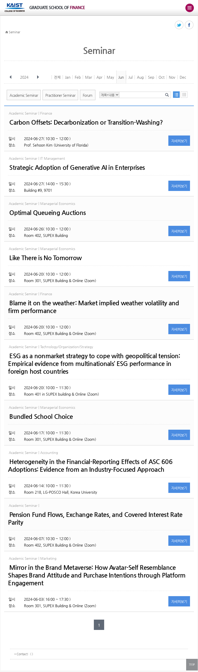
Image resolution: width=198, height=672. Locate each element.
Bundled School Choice (41, 416)
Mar (88, 77)
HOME (6, 32)
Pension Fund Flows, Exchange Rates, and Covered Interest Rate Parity (95, 518)
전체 (57, 77)
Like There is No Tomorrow (45, 257)
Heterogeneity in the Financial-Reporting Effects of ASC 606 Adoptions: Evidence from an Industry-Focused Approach (90, 465)
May (110, 77)
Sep (151, 77)
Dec (183, 77)
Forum (88, 95)
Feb (78, 77)
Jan (67, 77)
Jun (121, 77)
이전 (10, 77)
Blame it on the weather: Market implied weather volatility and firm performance (93, 306)
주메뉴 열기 (189, 8)
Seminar (14, 32)
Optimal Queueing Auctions (47, 212)
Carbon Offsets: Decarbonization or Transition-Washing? (86, 122)
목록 (176, 94)
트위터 (179, 25)
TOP (192, 664)
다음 (37, 77)
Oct (161, 77)
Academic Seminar (24, 95)
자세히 (179, 141)
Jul (130, 77)
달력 (184, 94)
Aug (140, 77)
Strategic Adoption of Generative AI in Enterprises (77, 167)
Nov (172, 77)
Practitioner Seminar (60, 95)
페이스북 (189, 25)
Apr (99, 77)
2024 (24, 77)
